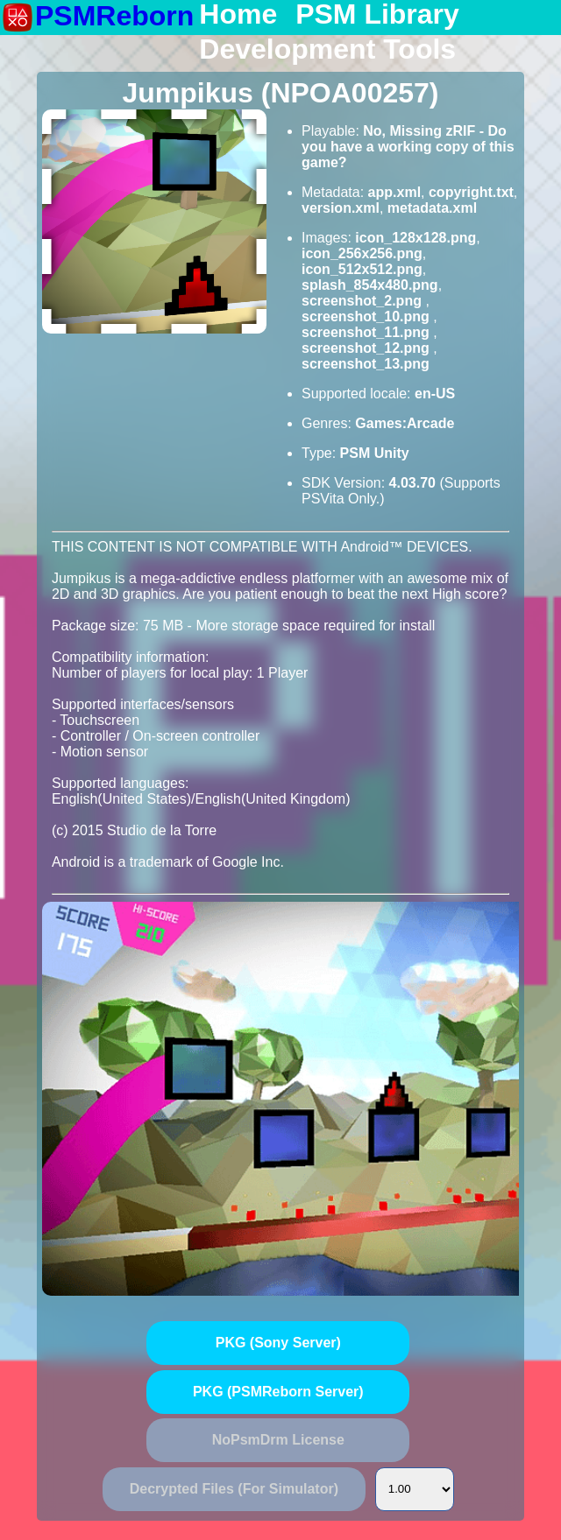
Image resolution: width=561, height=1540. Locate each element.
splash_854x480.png (370, 285)
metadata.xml (432, 207)
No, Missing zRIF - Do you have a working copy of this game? (408, 146)
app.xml (394, 192)
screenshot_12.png (367, 348)
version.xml (341, 207)
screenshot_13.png (366, 363)
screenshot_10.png (367, 316)
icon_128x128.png (415, 237)
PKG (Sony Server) (278, 1342)
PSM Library (377, 15)
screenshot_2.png (363, 300)
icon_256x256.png (362, 253)
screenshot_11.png (367, 332)
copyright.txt (471, 192)
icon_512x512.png (362, 269)
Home (238, 15)
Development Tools (327, 50)
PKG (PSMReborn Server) (278, 1391)
